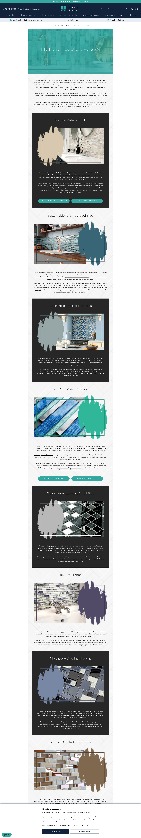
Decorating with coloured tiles (43, 455)
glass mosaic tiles (70, 277)
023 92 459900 (10, 9)
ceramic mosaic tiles (82, 277)
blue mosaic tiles (62, 468)
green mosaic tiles (75, 468)
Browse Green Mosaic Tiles (87, 478)
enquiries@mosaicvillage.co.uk (29, 9)
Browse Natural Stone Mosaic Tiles (54, 201)
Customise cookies (84, 831)
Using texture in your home (94, 640)
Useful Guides (65, 25)
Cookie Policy (76, 825)
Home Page (55, 25)
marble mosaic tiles (74, 186)
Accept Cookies (55, 831)
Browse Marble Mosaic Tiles (87, 201)
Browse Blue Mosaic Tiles (53, 478)
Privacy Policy (86, 825)
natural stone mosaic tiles (57, 186)
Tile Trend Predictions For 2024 (80, 25)
